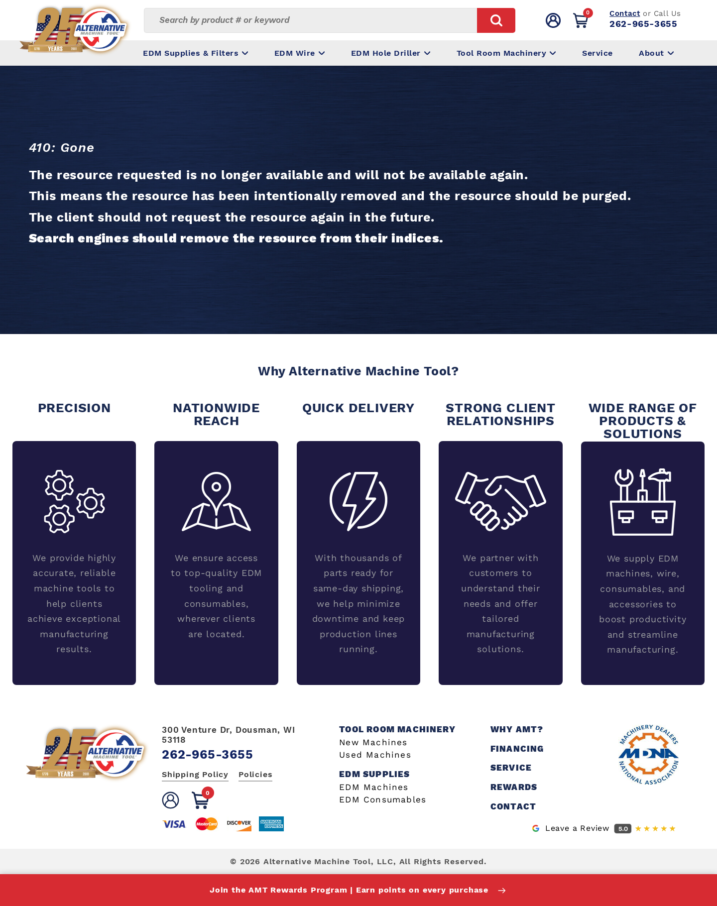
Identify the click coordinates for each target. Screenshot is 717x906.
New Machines (373, 742)
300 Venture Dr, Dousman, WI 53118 (228, 735)
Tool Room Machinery (506, 53)
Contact (624, 13)
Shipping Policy (195, 774)
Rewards (513, 787)
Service (597, 53)
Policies (255, 774)
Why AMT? (517, 729)
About (656, 53)
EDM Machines (373, 787)
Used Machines (375, 755)
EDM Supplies (374, 774)
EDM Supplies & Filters (195, 53)
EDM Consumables (382, 799)
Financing (517, 749)
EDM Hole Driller (390, 53)
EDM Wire (299, 53)
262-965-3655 (643, 23)
